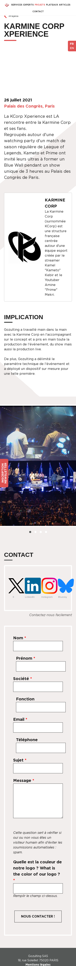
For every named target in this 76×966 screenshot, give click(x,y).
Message (23, 780)
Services (16, 4)
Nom (19, 637)
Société (22, 678)
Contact (38, 11)
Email (20, 719)
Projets (40, 4)
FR (72, 43)
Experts (28, 4)
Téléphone (27, 739)
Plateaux (52, 4)
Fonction (25, 699)
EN (72, 48)
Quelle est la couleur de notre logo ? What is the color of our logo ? (37, 871)
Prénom (25, 658)
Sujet (20, 760)
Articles (64, 4)
